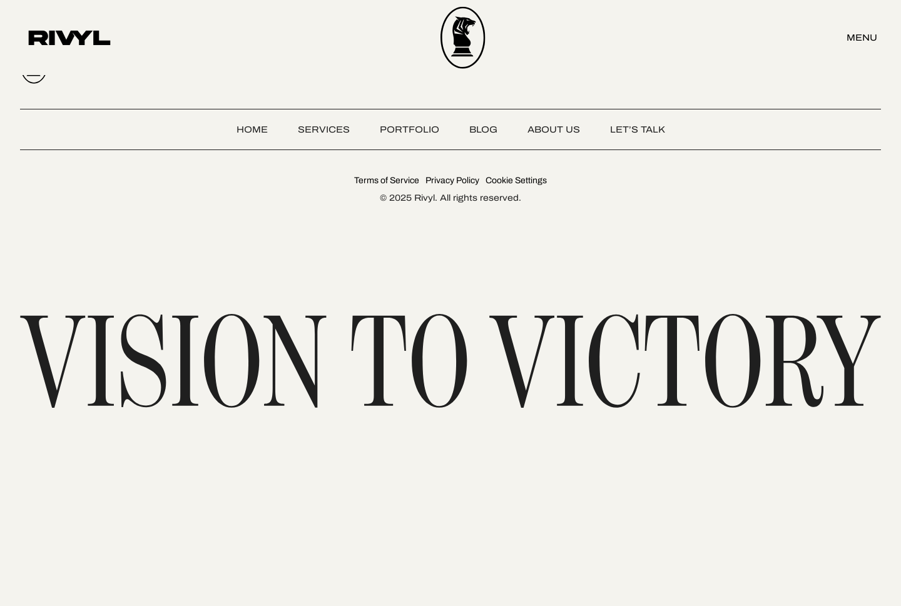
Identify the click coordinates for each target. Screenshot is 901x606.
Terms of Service (386, 180)
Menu (862, 37)
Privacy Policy (452, 180)
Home (252, 129)
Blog (483, 129)
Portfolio (409, 129)
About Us (553, 129)
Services (324, 129)
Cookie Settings (516, 180)
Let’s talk (637, 129)
